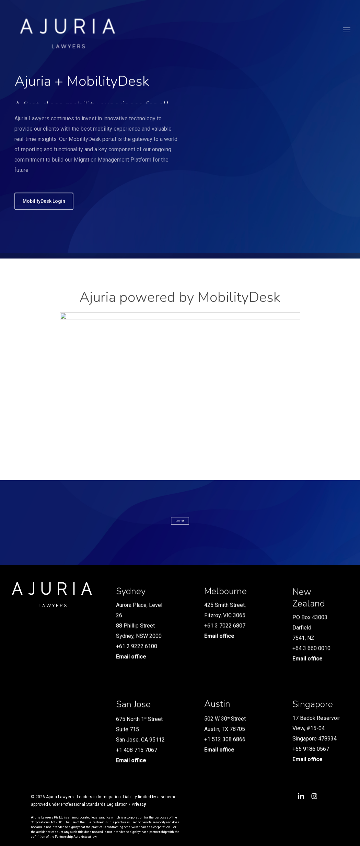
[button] (346, 33)
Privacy (138, 804)
